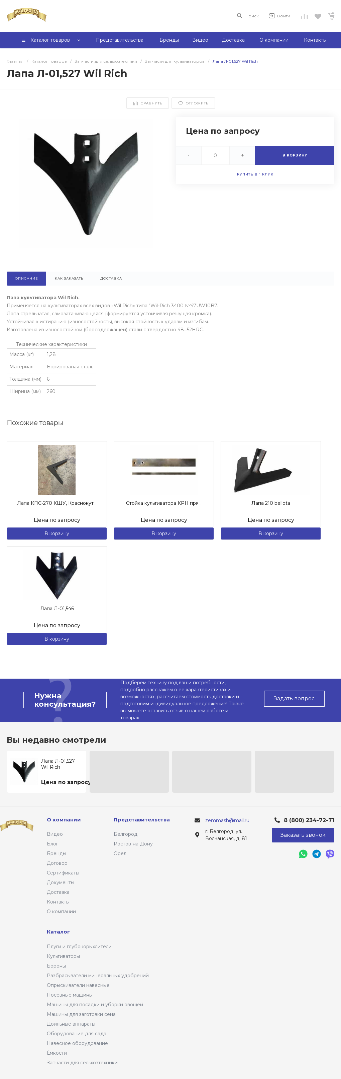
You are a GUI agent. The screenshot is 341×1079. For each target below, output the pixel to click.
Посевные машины (70, 995)
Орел (120, 853)
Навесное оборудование (77, 1043)
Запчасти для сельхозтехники (82, 1063)
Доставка (58, 892)
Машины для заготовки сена (81, 1014)
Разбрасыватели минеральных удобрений (98, 976)
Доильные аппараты (71, 1024)
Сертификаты (63, 873)
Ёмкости (57, 1053)
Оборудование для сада (76, 1034)
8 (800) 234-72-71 (309, 820)
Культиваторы (63, 956)
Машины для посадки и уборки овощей (95, 1005)
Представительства (142, 819)
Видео (55, 834)
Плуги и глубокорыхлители (79, 947)
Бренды (56, 853)
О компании (61, 912)
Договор (57, 863)
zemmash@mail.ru (227, 820)
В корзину (56, 533)
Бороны (56, 966)
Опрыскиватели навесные (78, 985)
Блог (52, 844)
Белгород (125, 834)
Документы (60, 882)
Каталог (58, 932)
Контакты (58, 902)
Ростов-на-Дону (133, 844)
